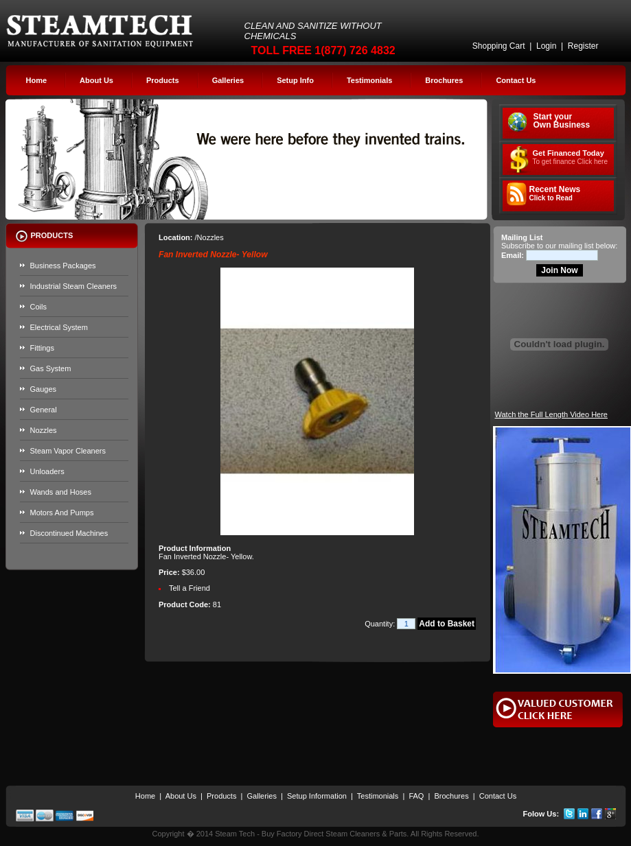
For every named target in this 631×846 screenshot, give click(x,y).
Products (162, 80)
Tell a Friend (189, 588)
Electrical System (59, 327)
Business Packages (63, 265)
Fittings (42, 348)
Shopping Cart (498, 46)
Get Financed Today (570, 157)
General (43, 410)
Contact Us (516, 80)
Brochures (444, 80)
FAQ (416, 796)
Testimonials (369, 80)
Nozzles (43, 430)
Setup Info (295, 80)
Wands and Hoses (60, 492)
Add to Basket (446, 623)
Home (36, 80)
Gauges (43, 389)
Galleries (228, 80)
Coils (38, 307)
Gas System (50, 368)
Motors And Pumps (62, 512)
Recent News (555, 193)
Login (546, 46)
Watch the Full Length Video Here (551, 414)
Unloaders (47, 471)
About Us (96, 80)
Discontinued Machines (69, 533)
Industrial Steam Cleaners (73, 286)
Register (583, 46)
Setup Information (317, 796)
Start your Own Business (562, 121)
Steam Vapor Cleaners (68, 451)
